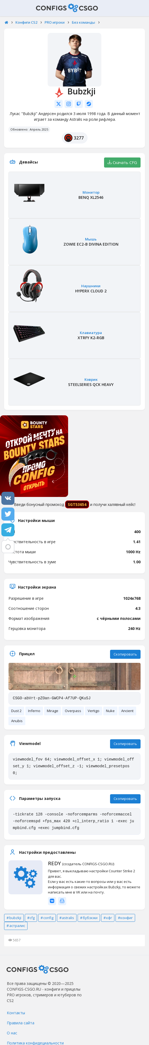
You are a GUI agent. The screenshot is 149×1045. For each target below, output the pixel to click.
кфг (109, 917)
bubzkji (15, 917)
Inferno (34, 710)
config (48, 917)
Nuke (110, 710)
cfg (32, 917)
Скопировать (125, 654)
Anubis (17, 720)
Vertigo (93, 710)
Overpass (73, 710)
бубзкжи (90, 917)
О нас (12, 1032)
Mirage (52, 710)
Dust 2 (16, 710)
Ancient (127, 710)
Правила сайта (20, 1022)
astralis (68, 917)
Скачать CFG (122, 162)
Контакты (16, 1012)
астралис (17, 925)
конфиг (126, 917)
